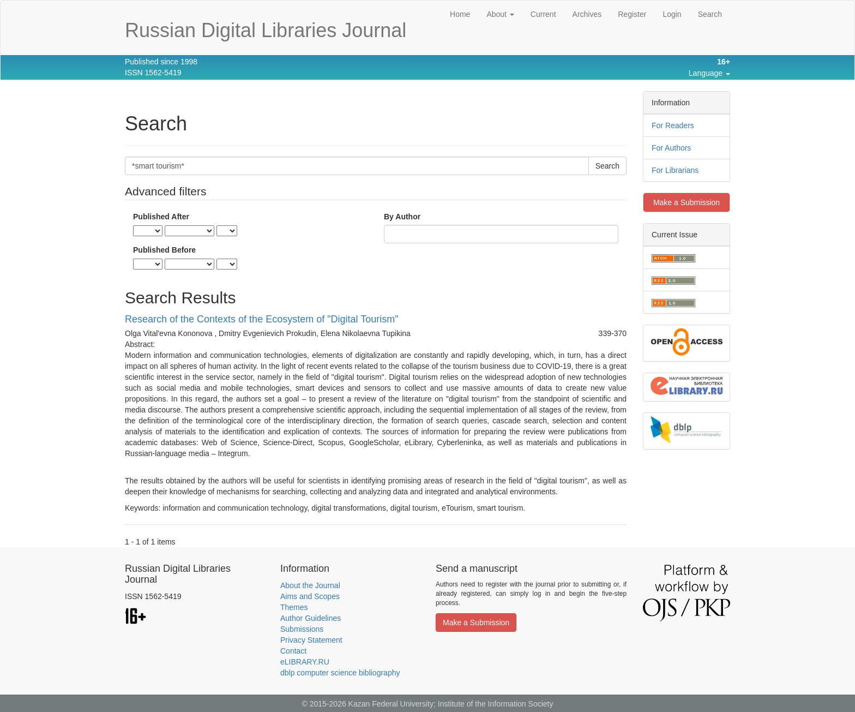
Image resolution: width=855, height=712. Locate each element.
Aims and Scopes (310, 596)
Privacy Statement (311, 640)
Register (632, 14)
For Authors (671, 147)
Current (543, 14)
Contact (293, 651)
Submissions (301, 629)
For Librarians (675, 170)
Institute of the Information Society (495, 703)
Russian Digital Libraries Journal (265, 30)
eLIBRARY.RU (304, 661)
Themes (294, 607)
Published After (161, 216)
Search (710, 14)
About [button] (500, 14)
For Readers (673, 125)
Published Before (164, 250)
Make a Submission (686, 202)
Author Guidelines (310, 618)
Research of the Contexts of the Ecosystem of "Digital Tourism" (262, 319)
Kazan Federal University (390, 703)
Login (672, 14)
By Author (402, 216)
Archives (587, 14)
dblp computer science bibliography (340, 672)
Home (460, 14)
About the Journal (310, 585)
